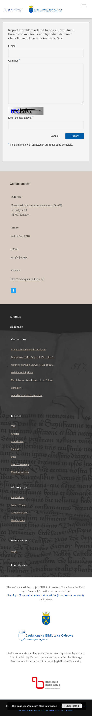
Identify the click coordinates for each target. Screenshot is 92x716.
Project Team (18, 504)
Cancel (54, 136)
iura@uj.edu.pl (19, 257)
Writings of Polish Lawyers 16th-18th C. (32, 364)
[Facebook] (13, 290)
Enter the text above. (20, 117)
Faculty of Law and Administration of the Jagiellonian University (46, 595)
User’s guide (18, 520)
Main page (16, 326)
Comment (14, 60)
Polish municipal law (22, 372)
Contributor (17, 441)
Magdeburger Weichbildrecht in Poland (32, 380)
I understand (71, 706)
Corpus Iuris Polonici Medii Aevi (28, 349)
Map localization (20, 471)
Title (13, 426)
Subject (15, 449)
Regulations (17, 497)
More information (48, 706)
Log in (14, 551)
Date (13, 456)
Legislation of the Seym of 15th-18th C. (32, 357)
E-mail (12, 45)
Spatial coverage (20, 464)
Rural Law (16, 387)
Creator (15, 433)
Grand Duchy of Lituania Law (26, 395)
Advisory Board (19, 512)
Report (75, 136)
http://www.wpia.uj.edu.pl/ (27, 279)
